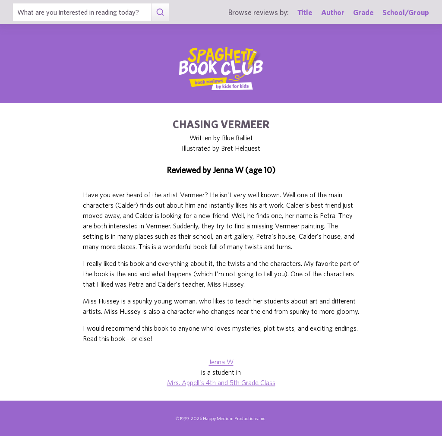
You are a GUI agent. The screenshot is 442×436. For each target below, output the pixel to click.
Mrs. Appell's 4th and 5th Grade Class (221, 382)
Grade (363, 12)
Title (305, 12)
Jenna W (221, 362)
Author (332, 12)
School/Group (405, 12)
